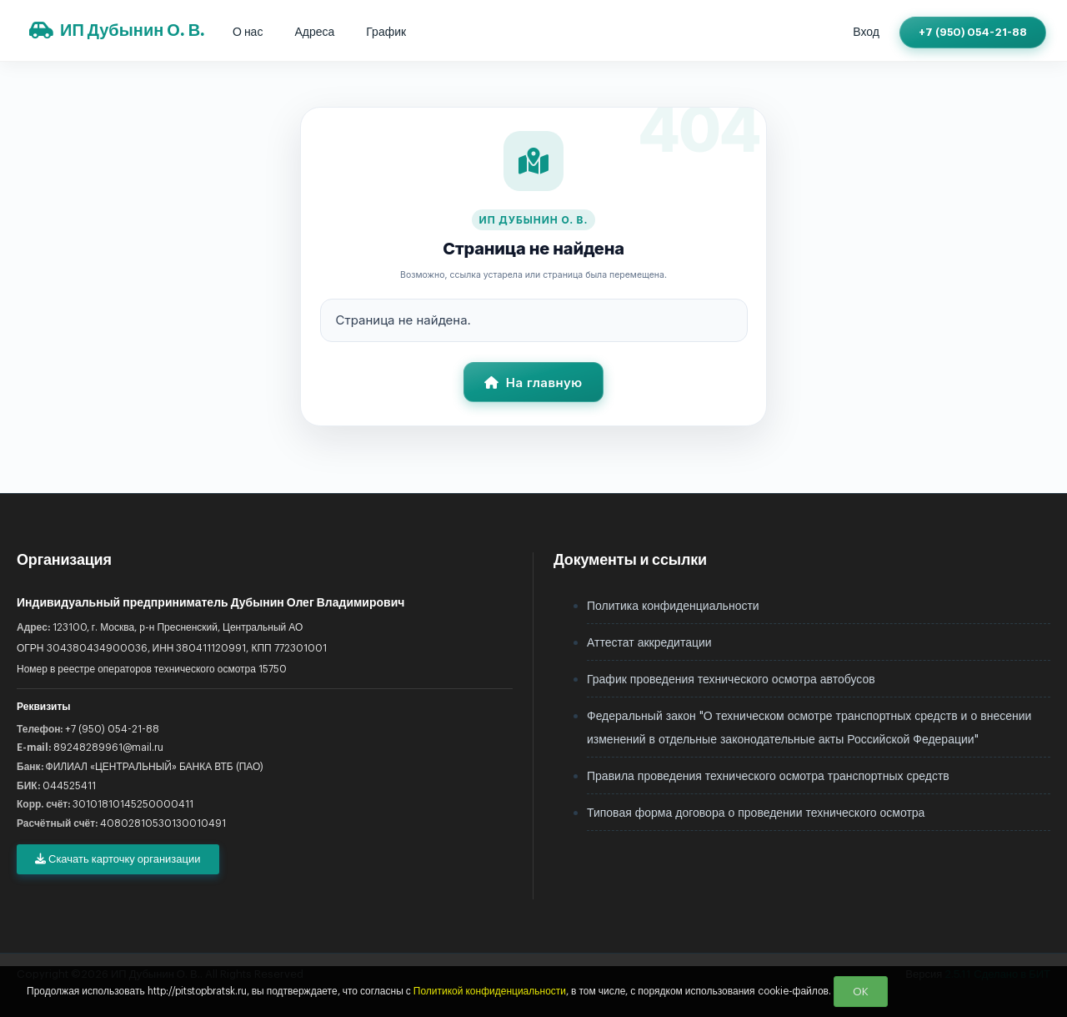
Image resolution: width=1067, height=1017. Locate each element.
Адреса (314, 32)
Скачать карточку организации (118, 858)
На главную (533, 382)
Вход (866, 32)
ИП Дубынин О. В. (117, 30)
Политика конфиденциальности (673, 606)
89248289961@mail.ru (108, 748)
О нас (248, 32)
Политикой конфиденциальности (489, 990)
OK (861, 991)
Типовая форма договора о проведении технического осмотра (755, 813)
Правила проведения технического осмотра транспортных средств (768, 777)
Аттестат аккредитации (649, 643)
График (386, 32)
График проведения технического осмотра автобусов (731, 680)
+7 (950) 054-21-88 (973, 32)
